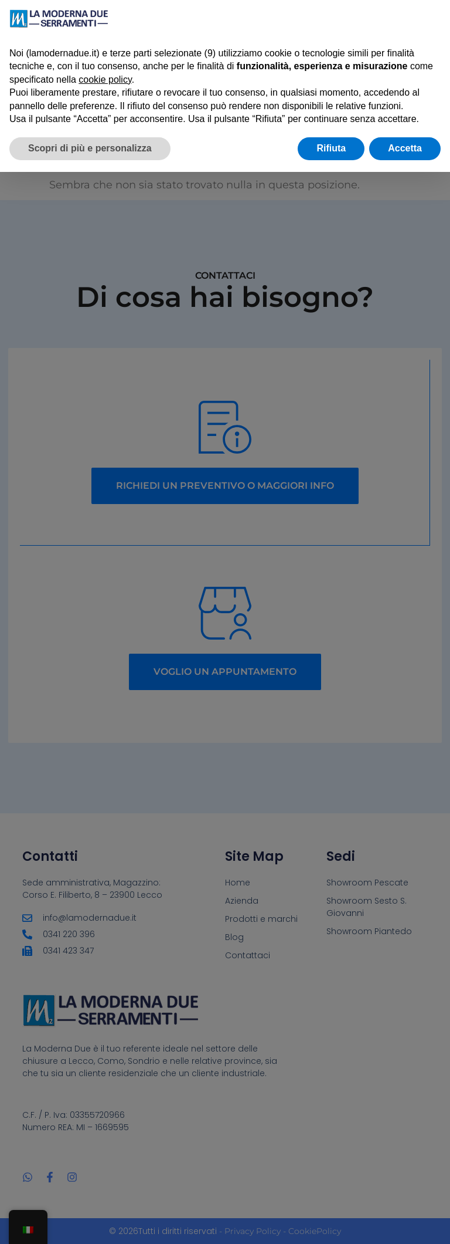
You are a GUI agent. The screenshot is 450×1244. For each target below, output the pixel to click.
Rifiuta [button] (331, 148)
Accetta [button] (405, 148)
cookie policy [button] (105, 79)
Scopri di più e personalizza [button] (90, 148)
